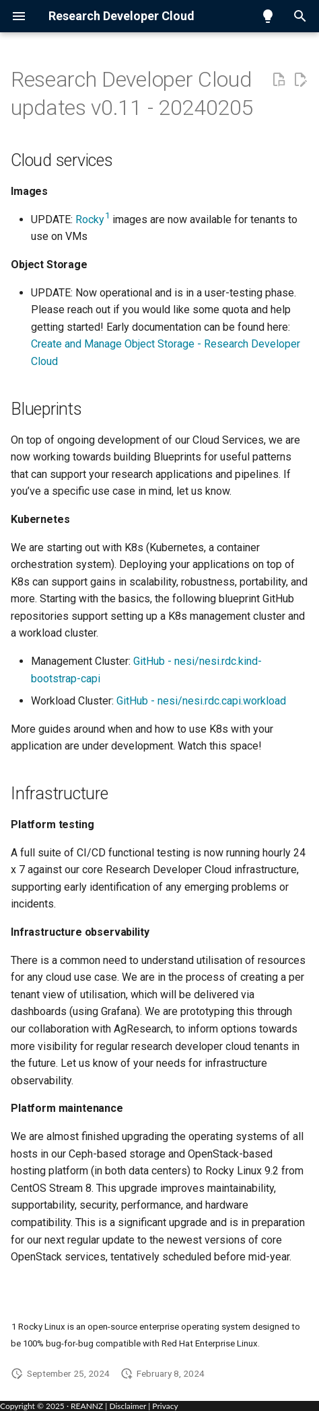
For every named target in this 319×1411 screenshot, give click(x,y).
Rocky (92, 219)
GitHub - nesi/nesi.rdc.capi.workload (201, 700)
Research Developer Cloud (121, 16)
